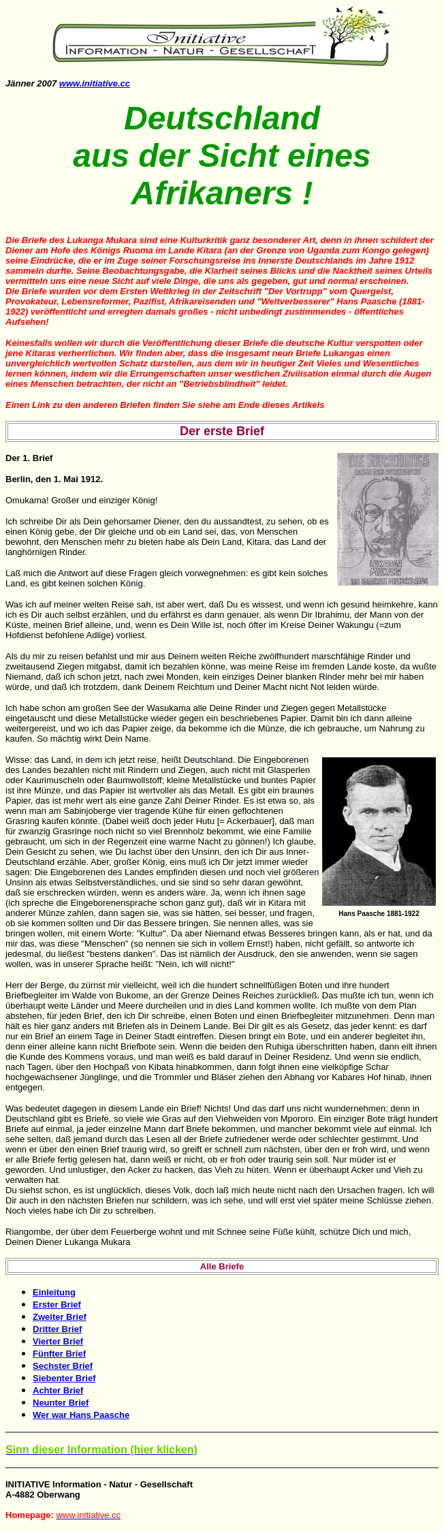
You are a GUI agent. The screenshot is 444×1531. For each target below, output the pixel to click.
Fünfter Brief (59, 1353)
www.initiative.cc (94, 83)
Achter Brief (58, 1390)
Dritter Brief (57, 1329)
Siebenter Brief (64, 1378)
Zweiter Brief (59, 1317)
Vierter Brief (58, 1341)
